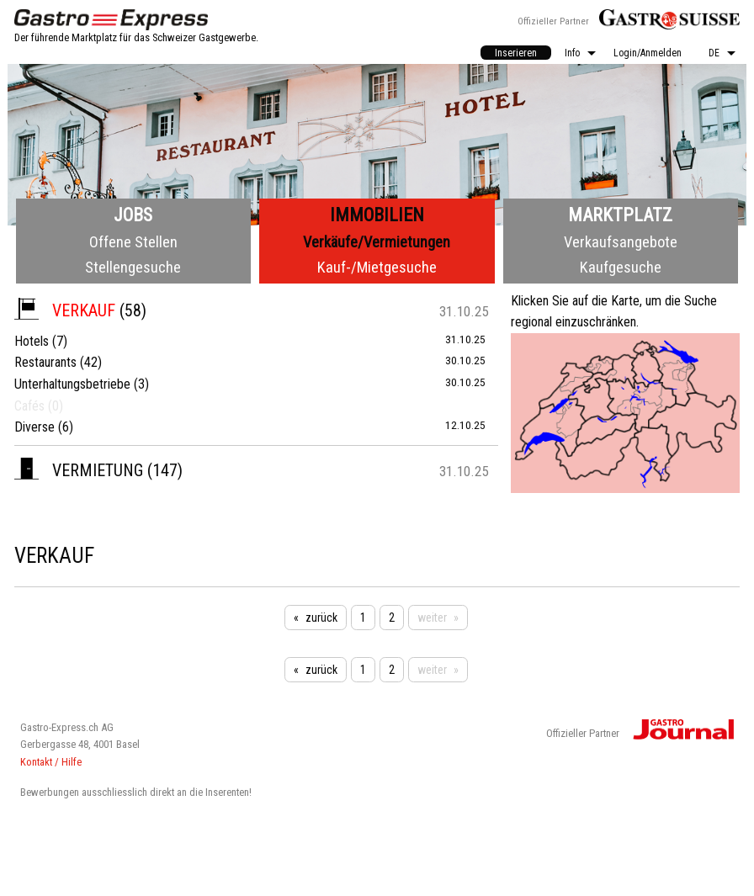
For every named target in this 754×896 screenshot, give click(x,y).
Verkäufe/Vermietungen (376, 242)
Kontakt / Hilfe (51, 762)
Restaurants (45, 362)
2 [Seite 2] (392, 617)
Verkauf (64, 310)
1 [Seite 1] (363, 617)
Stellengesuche (133, 267)
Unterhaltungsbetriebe (72, 384)
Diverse (34, 427)
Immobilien (377, 214)
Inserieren (516, 53)
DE (714, 53)
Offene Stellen (133, 242)
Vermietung (78, 470)
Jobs (133, 214)
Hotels (31, 341)
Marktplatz (620, 214)
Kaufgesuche (620, 267)
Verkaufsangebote (620, 242)
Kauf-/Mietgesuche (377, 267)
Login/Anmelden (647, 53)
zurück (321, 617)
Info (572, 53)
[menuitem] (516, 52)
